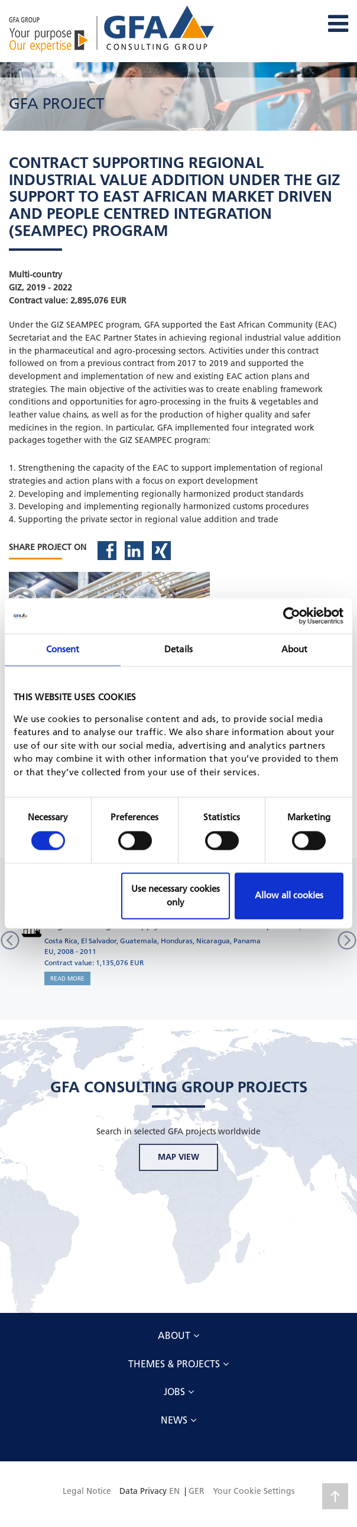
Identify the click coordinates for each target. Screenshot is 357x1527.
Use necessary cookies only (175, 896)
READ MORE (67, 978)
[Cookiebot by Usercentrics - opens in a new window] (291, 616)
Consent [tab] (63, 649)
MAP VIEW (178, 1156)
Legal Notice (87, 1491)
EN (174, 1491)
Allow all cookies (289, 895)
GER (197, 1491)
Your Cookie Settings (253, 1491)
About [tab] (294, 649)
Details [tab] (178, 649)
